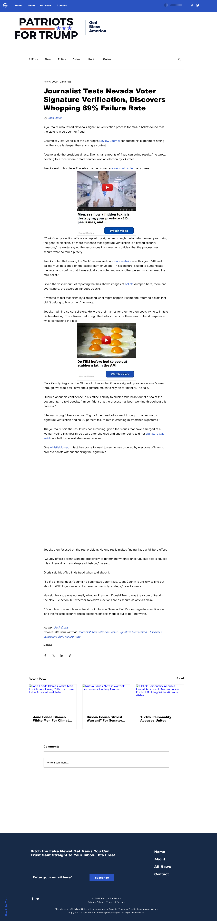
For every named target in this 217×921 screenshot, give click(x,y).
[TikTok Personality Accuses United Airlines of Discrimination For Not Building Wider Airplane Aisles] (160, 698)
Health (91, 59)
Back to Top (6, 907)
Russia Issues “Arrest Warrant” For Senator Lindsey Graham (104, 718)
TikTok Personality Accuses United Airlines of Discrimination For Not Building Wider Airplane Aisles (159, 718)
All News (162, 867)
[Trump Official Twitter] (198, 5)
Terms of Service (115, 902)
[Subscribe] (102, 877)
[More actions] (167, 82)
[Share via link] (70, 655)
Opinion (77, 59)
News (48, 59)
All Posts (33, 59)
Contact (161, 874)
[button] (179, 59)
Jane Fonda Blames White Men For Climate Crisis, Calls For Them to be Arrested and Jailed (52, 718)
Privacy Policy (95, 902)
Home (159, 852)
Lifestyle (106, 59)
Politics (62, 59)
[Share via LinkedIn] (61, 655)
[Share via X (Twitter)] (53, 655)
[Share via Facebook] (45, 655)
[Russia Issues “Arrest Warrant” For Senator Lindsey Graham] (106, 698)
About (159, 859)
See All (180, 678)
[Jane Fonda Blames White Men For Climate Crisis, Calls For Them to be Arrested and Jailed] (52, 698)
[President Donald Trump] (192, 5)
